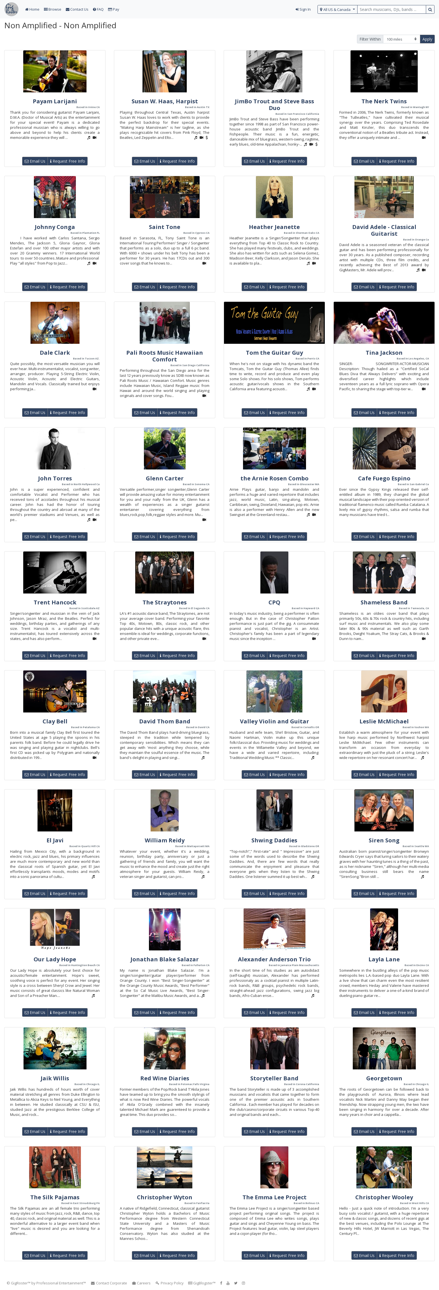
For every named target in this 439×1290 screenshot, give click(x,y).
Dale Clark (55, 352)
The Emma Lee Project (274, 1197)
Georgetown (384, 1078)
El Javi (55, 840)
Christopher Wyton (164, 1197)
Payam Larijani (55, 101)
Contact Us (77, 9)
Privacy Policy (169, 1283)
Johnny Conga (55, 227)
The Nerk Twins (384, 101)
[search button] (430, 9)
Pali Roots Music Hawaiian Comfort (164, 356)
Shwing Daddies (274, 840)
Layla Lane (384, 959)
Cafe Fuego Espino (384, 478)
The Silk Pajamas (55, 1197)
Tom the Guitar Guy (274, 352)
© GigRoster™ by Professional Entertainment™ (46, 1283)
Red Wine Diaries (164, 1078)
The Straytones (165, 602)
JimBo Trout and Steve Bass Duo (274, 104)
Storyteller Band (274, 1078)
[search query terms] (391, 9)
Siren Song (384, 840)
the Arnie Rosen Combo (274, 478)
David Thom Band (164, 721)
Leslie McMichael (384, 721)
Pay (113, 9)
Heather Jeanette (274, 227)
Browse (52, 9)
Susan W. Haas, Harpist (165, 101)
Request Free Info (67, 161)
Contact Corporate (108, 1283)
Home (32, 9)
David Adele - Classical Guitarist (384, 230)
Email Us (35, 161)
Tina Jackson (384, 352)
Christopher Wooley (384, 1197)
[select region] (337, 9)
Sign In (303, 9)
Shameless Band (384, 602)
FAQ (98, 9)
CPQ (274, 602)
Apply (427, 39)
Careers (141, 1283)
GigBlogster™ (202, 1283)
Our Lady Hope (55, 959)
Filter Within (370, 39)
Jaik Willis (55, 1078)
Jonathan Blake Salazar (164, 959)
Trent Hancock (55, 602)
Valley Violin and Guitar (274, 721)
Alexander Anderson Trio (274, 959)
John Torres (55, 478)
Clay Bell (55, 721)
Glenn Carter (165, 478)
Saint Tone (164, 227)
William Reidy (165, 840)
